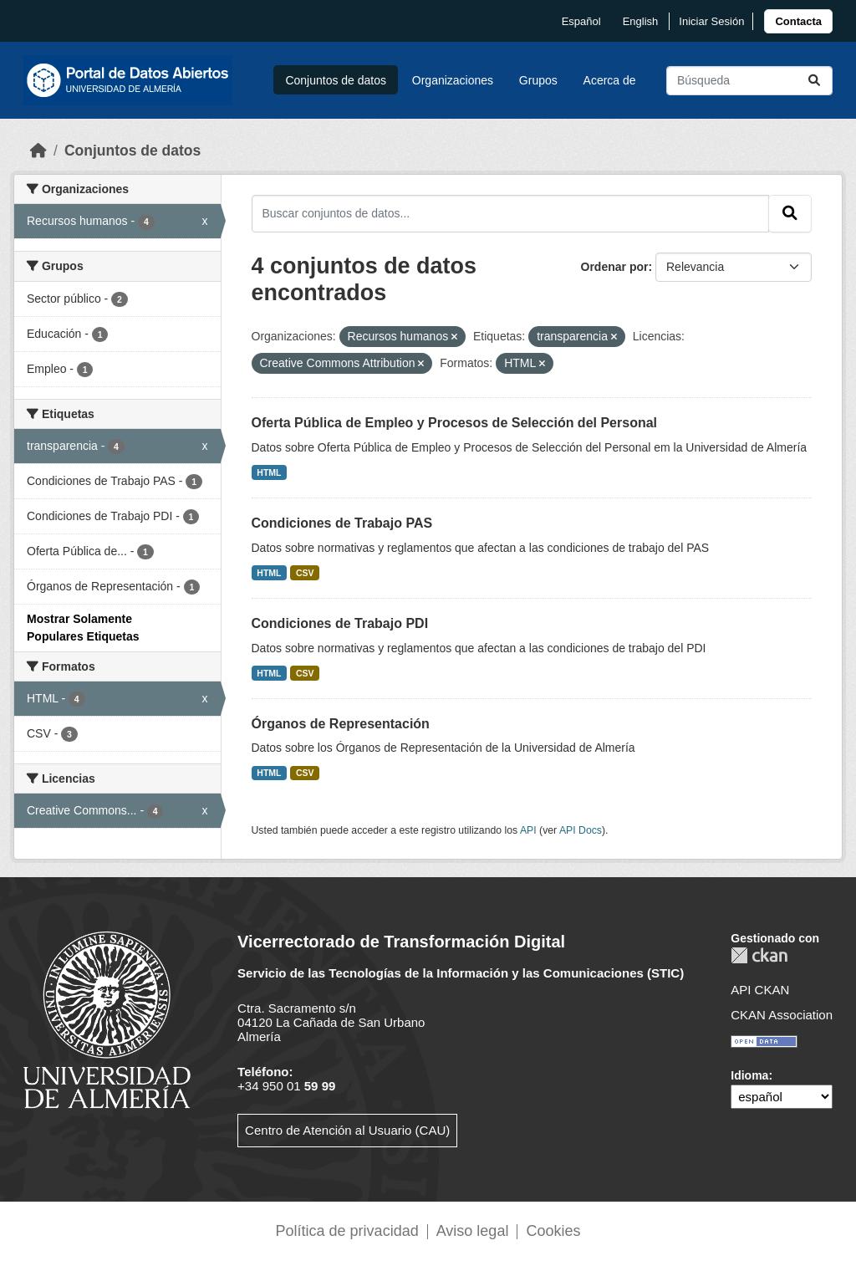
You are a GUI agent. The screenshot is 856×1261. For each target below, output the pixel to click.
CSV (305, 573)
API (528, 830)
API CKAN (760, 990)
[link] (798, 21)
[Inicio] (38, 150)
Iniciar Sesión (711, 21)
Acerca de (609, 80)
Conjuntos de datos (335, 80)
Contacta (798, 21)
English (641, 21)
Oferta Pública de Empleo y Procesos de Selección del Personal (455, 423)
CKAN (759, 955)
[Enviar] (814, 80)
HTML (269, 472)
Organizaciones (452, 80)
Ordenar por (615, 266)
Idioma (749, 1075)
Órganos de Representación (341, 724)
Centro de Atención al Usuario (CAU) (347, 1130)
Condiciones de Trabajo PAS (342, 523)
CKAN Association (782, 1015)
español (581, 21)
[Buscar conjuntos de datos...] (749, 80)
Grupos (538, 80)
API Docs (580, 830)
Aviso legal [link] (472, 1231)
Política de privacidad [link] (347, 1231)
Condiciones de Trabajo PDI (340, 623)
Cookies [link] (553, 1231)
